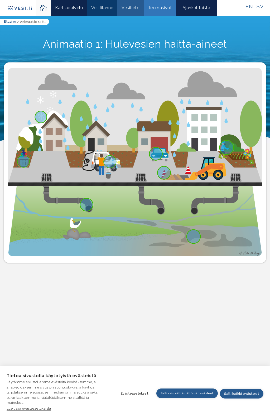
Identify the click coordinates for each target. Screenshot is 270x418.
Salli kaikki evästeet (241, 394)
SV (260, 6)
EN (249, 6)
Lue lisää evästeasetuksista (29, 408)
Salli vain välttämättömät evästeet (185, 393)
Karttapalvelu (69, 7)
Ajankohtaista (196, 7)
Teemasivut (160, 7)
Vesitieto (130, 7)
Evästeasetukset (133, 394)
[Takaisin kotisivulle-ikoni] (43, 8)
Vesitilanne (102, 7)
